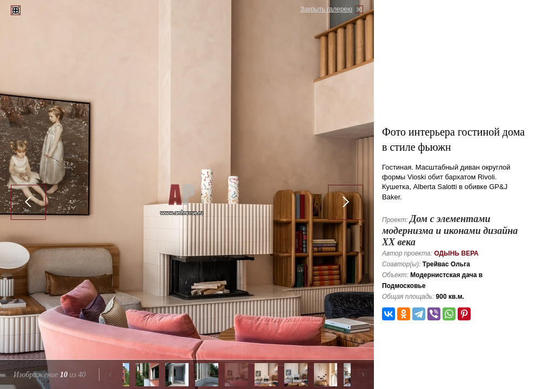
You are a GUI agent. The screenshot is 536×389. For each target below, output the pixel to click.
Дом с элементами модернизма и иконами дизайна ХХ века (450, 230)
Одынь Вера (456, 253)
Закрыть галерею (326, 9)
